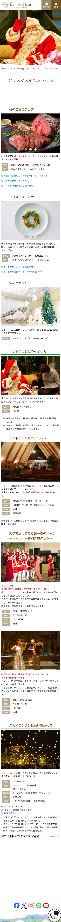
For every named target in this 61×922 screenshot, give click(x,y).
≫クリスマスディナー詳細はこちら (18, 267)
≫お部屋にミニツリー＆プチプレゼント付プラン (24, 176)
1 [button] (25, 149)
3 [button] (35, 149)
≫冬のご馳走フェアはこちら (15, 181)
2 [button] (30, 149)
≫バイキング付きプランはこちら (17, 186)
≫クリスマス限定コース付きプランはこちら (22, 272)
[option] (30, 133)
